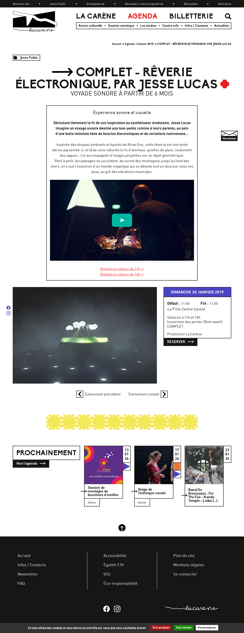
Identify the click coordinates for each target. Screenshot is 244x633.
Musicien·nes (21, 3)
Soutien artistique (121, 26)
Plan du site (184, 555)
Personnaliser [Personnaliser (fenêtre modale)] (207, 627)
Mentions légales (188, 564)
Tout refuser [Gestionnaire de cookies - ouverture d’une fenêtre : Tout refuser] (184, 627)
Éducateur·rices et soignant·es (144, 3)
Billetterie (191, 16)
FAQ (21, 583)
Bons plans (191, 3)
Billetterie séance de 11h (120, 269)
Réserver (180, 342)
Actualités (221, 26)
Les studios (148, 26)
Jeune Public (58, 3)
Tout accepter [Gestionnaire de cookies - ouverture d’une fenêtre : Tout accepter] (161, 627)
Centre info (170, 26)
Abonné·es (224, 3)
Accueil (116, 44)
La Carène (96, 16)
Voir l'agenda (31, 463)
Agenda (142, 16)
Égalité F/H (113, 564)
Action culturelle (90, 26)
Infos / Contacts (196, 26)
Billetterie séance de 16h (120, 274)
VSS (107, 573)
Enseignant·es (95, 3)
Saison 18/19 (146, 44)
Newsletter (28, 573)
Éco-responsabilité (120, 583)
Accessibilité (114, 555)
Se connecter (185, 573)
